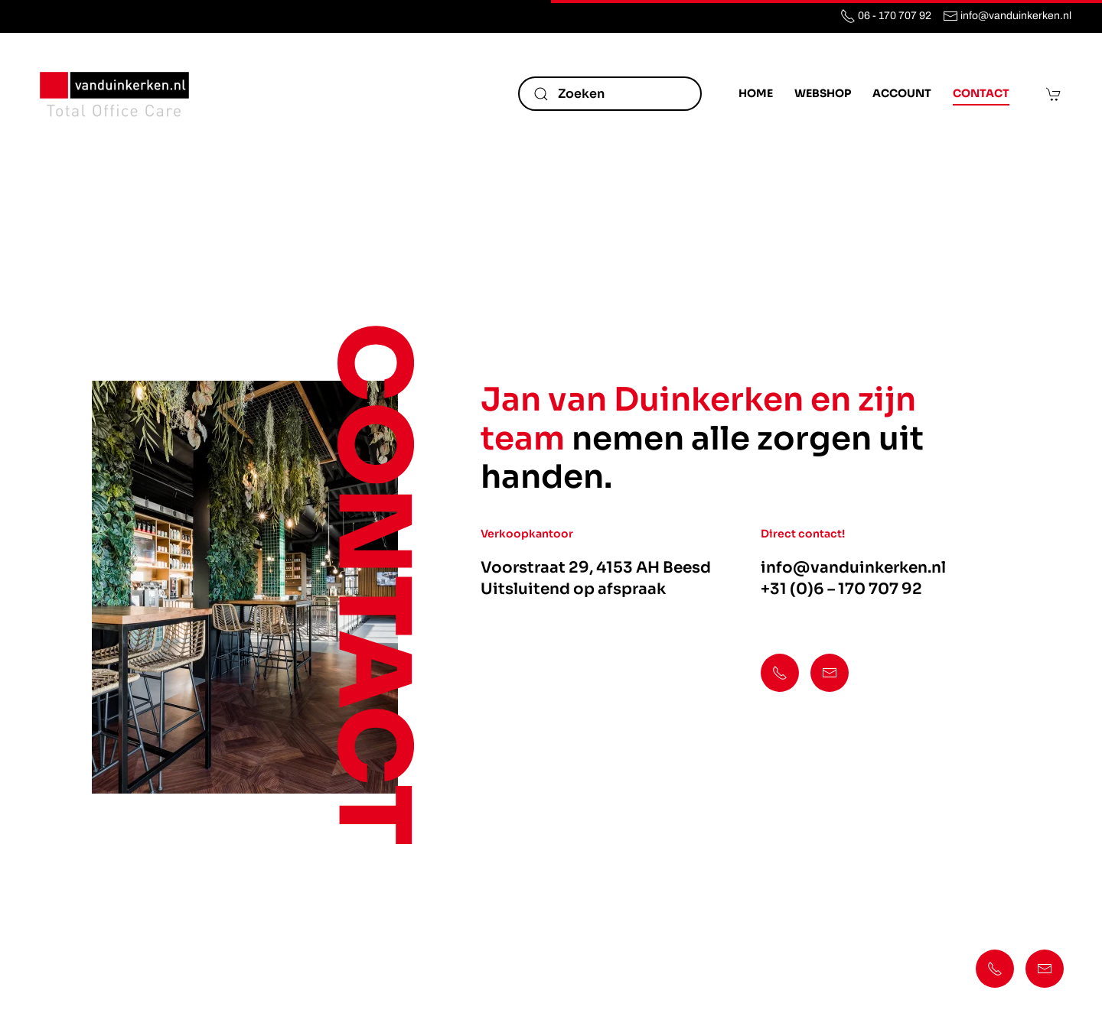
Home (755, 93)
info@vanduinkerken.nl (853, 567)
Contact (981, 93)
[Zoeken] (610, 93)
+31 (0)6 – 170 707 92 (841, 589)
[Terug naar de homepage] (114, 94)
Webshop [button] (822, 93)
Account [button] (901, 93)
